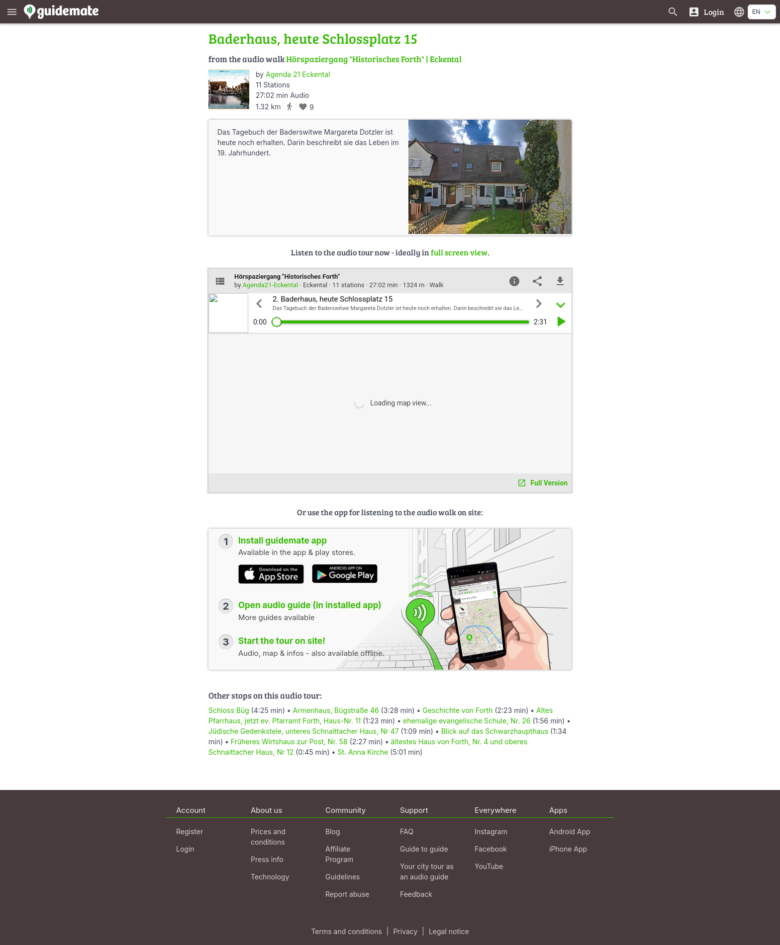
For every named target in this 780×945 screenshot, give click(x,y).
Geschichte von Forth (457, 710)
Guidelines (342, 876)
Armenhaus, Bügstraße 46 (335, 710)
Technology (270, 876)
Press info (267, 859)
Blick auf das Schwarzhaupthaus (495, 731)
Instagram (491, 831)
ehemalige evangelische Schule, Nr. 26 (467, 720)
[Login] (706, 11)
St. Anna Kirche (362, 752)
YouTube (489, 866)
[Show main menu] (12, 11)
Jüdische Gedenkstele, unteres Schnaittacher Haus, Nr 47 (303, 731)
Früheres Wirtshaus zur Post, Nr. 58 (289, 741)
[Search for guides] (673, 11)
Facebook (491, 849)
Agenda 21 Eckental (298, 74)
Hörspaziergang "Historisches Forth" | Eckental (374, 59)
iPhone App (568, 849)
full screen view (459, 252)
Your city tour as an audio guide (427, 871)
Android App (569, 831)
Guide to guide (424, 849)
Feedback (416, 894)
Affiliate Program (339, 854)
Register (189, 831)
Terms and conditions (346, 931)
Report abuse (347, 894)
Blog (332, 831)
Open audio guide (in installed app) (310, 605)
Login (185, 849)
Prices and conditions (268, 836)
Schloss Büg (228, 710)
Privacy (405, 931)
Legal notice (449, 931)
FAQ (406, 831)
